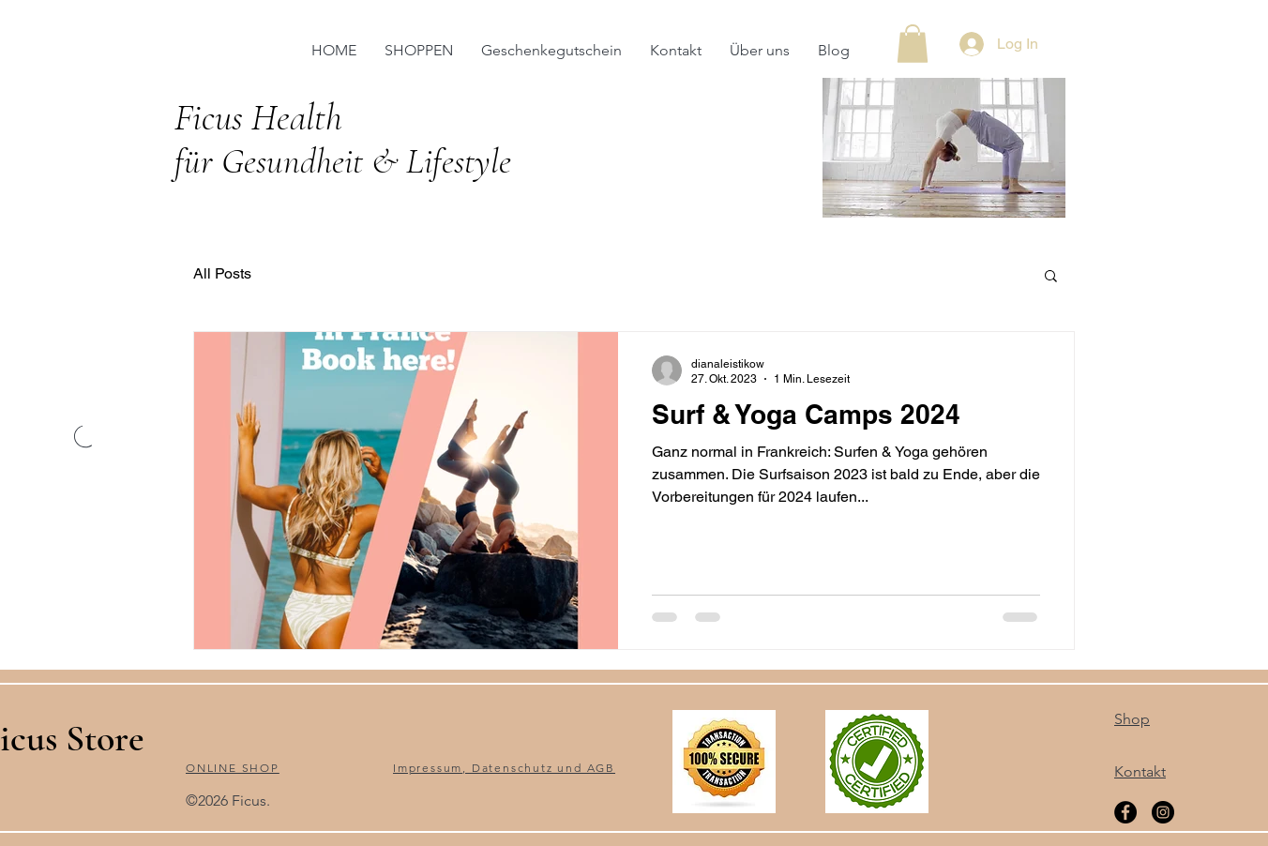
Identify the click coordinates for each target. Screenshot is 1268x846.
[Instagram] (1163, 812)
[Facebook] (1125, 812)
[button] (912, 43)
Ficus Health (262, 117)
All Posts (222, 273)
